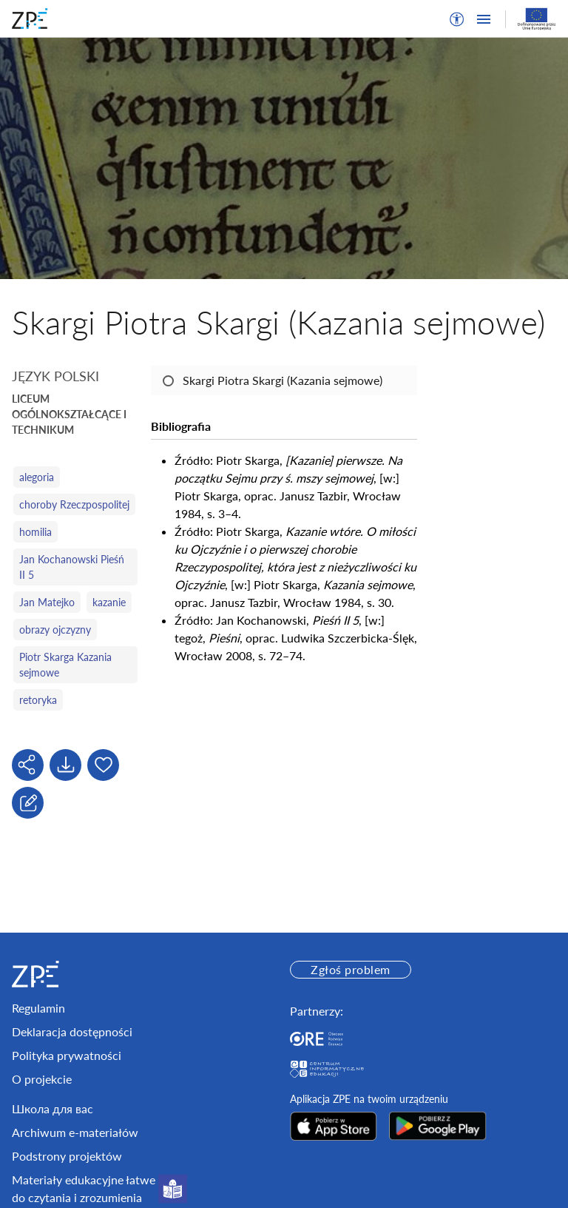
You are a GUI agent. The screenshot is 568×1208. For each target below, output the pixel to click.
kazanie (109, 602)
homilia (35, 532)
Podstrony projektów (67, 1156)
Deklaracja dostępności (72, 1031)
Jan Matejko (47, 602)
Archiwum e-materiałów (75, 1132)
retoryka (38, 700)
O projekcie (42, 1079)
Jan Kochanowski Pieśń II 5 (71, 567)
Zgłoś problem (350, 969)
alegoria (36, 477)
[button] (457, 19)
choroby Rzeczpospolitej (74, 504)
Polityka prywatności (66, 1055)
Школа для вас (52, 1108)
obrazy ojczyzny (55, 629)
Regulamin (38, 1008)
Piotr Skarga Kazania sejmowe (65, 665)
